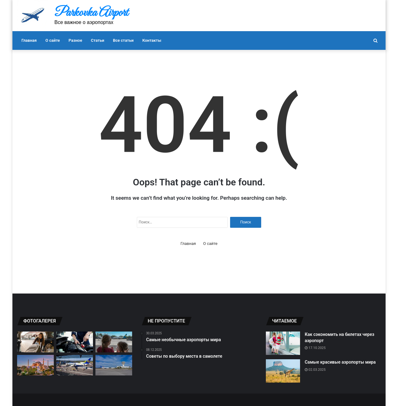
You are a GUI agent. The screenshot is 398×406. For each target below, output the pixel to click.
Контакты (151, 40)
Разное (75, 40)
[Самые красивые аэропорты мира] (283, 371)
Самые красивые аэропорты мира (340, 362)
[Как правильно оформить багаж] (35, 342)
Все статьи (123, 40)
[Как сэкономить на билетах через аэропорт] (283, 343)
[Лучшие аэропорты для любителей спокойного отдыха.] (35, 365)
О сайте (52, 40)
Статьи (97, 40)
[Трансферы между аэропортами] (113, 365)
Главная (29, 40)
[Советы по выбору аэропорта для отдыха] (113, 342)
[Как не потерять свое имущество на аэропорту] (74, 365)
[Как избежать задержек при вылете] (74, 342)
